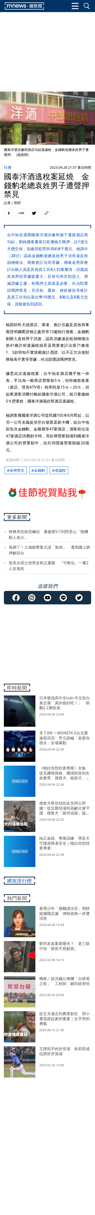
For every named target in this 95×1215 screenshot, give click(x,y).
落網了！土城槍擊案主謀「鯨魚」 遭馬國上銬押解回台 (49, 550)
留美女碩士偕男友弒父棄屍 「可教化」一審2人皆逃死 (48, 565)
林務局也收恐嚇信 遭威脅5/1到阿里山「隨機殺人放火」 (48, 534)
